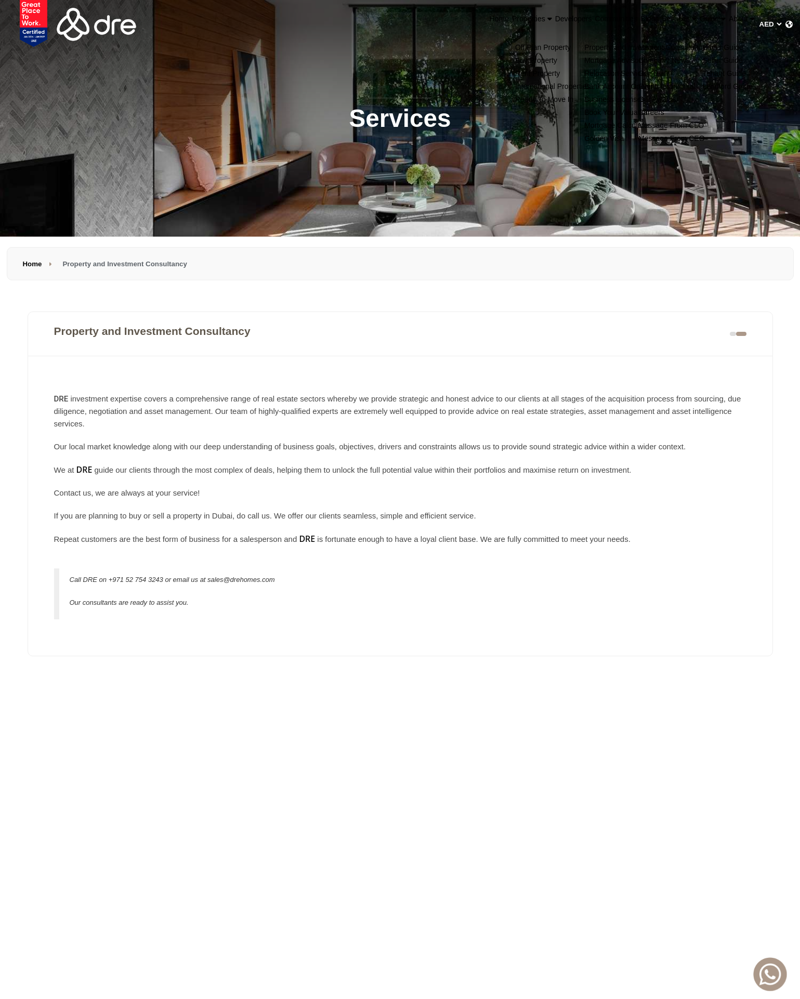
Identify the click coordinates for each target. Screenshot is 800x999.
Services (633, 24)
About (732, 24)
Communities (542, 24)
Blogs (588, 24)
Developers (485, 24)
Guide (685, 24)
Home (380, 24)
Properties (427, 24)
